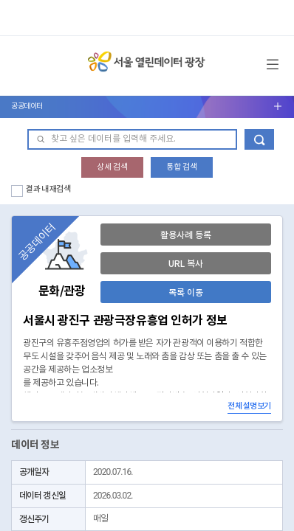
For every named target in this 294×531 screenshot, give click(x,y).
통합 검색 (181, 167)
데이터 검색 (259, 139)
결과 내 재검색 (48, 189)
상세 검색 (112, 167)
